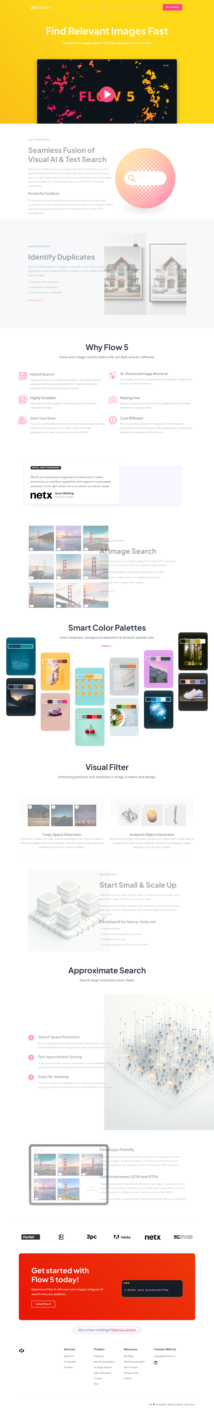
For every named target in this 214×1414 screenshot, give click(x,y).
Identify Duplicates (105, 1362)
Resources (118, 7)
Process (68, 1367)
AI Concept (70, 1362)
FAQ (96, 1384)
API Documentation (135, 1362)
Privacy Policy (132, 1373)
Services (135, 7)
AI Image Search (103, 1367)
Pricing (102, 7)
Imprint (128, 1379)
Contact (154, 7)
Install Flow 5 (44, 1304)
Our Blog (129, 1356)
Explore (107, 645)
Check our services (123, 1330)
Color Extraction (103, 1373)
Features (87, 7)
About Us (69, 1356)
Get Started (172, 7)
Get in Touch (131, 1367)
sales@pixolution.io (165, 1356)
